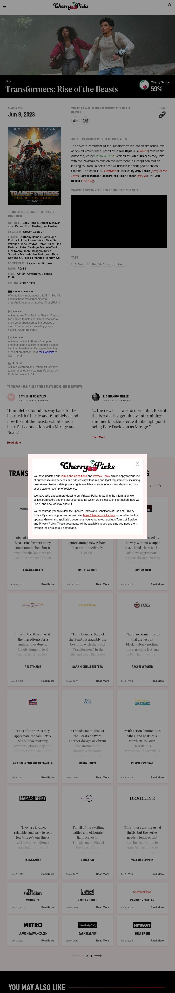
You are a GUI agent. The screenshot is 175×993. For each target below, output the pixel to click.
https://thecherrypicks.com (99, 515)
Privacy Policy (101, 475)
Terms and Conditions (73, 475)
